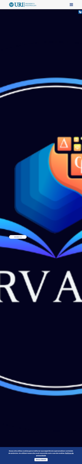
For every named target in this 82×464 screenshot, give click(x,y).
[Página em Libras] (80, 12)
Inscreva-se (63, 237)
